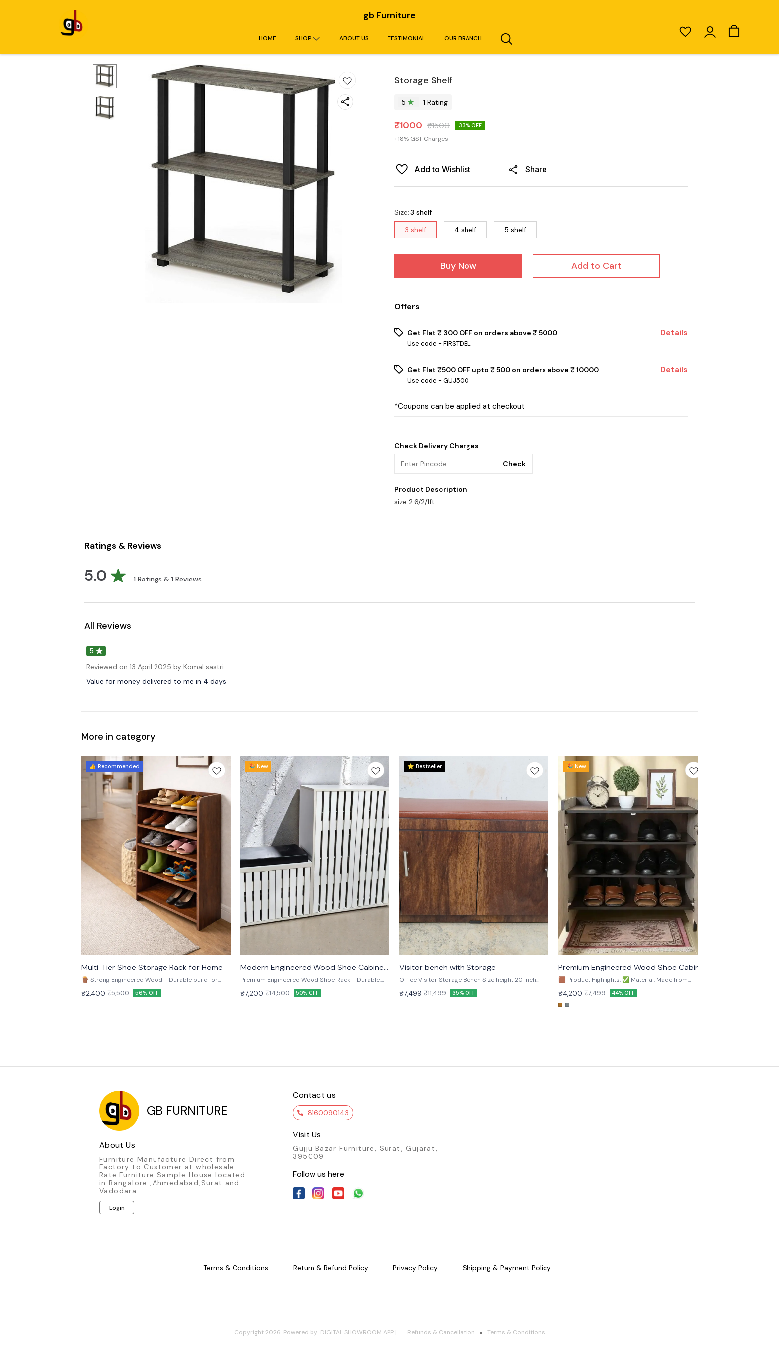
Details (674, 333)
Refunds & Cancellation (441, 1332)
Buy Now (458, 266)
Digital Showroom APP (357, 1332)
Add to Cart (596, 266)
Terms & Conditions (516, 1332)
